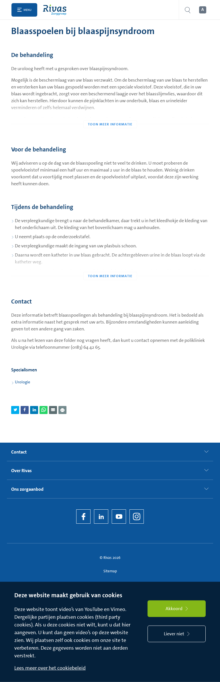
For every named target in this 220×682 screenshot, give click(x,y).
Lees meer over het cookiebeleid (50, 668)
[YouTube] (119, 516)
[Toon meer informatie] (110, 112)
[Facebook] (83, 516)
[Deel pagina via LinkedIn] (34, 410)
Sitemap (110, 571)
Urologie (22, 382)
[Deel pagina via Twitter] (15, 410)
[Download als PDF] (62, 410)
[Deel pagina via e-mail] (53, 410)
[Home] (56, 10)
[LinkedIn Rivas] (101, 516)
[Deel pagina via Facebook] (25, 410)
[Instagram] (136, 516)
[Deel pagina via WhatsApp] (44, 410)
